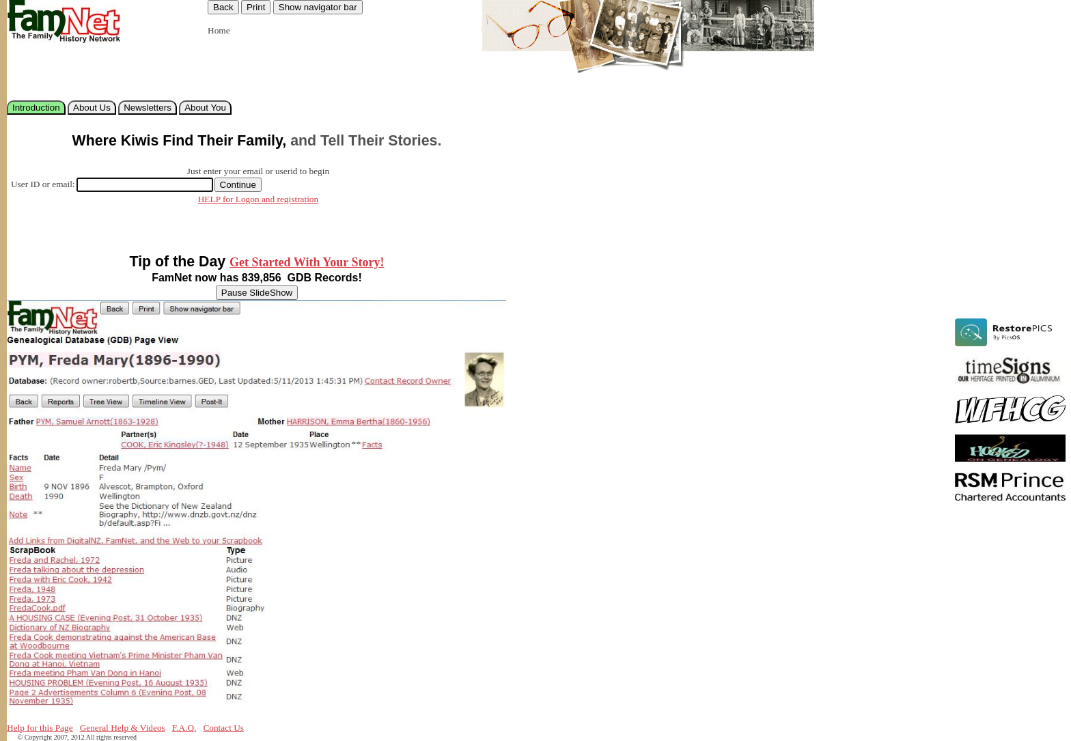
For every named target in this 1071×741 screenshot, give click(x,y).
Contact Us (223, 728)
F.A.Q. (184, 728)
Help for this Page (40, 728)
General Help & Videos (122, 728)
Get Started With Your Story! (307, 262)
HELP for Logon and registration (258, 199)
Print (256, 7)
